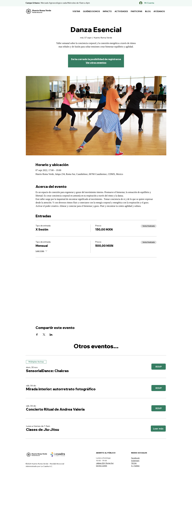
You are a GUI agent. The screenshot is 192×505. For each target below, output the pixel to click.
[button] (76, 11)
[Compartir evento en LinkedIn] (51, 334)
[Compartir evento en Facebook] (37, 334)
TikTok (134, 463)
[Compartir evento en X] (44, 334)
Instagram (135, 460)
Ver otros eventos (96, 62)
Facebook (135, 458)
